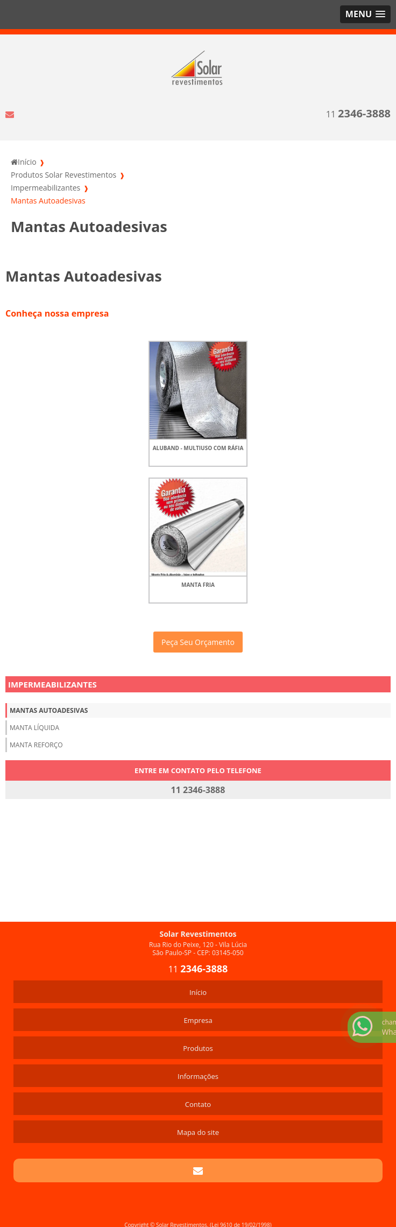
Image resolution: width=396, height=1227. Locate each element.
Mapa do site (198, 1132)
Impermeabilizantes (52, 684)
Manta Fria (198, 584)
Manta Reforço (36, 744)
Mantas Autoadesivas (49, 710)
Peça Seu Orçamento (198, 642)
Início (198, 992)
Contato (198, 1104)
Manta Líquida (34, 727)
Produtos (198, 1048)
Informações (198, 1076)
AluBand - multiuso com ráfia (198, 448)
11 (358, 113)
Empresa (197, 1020)
